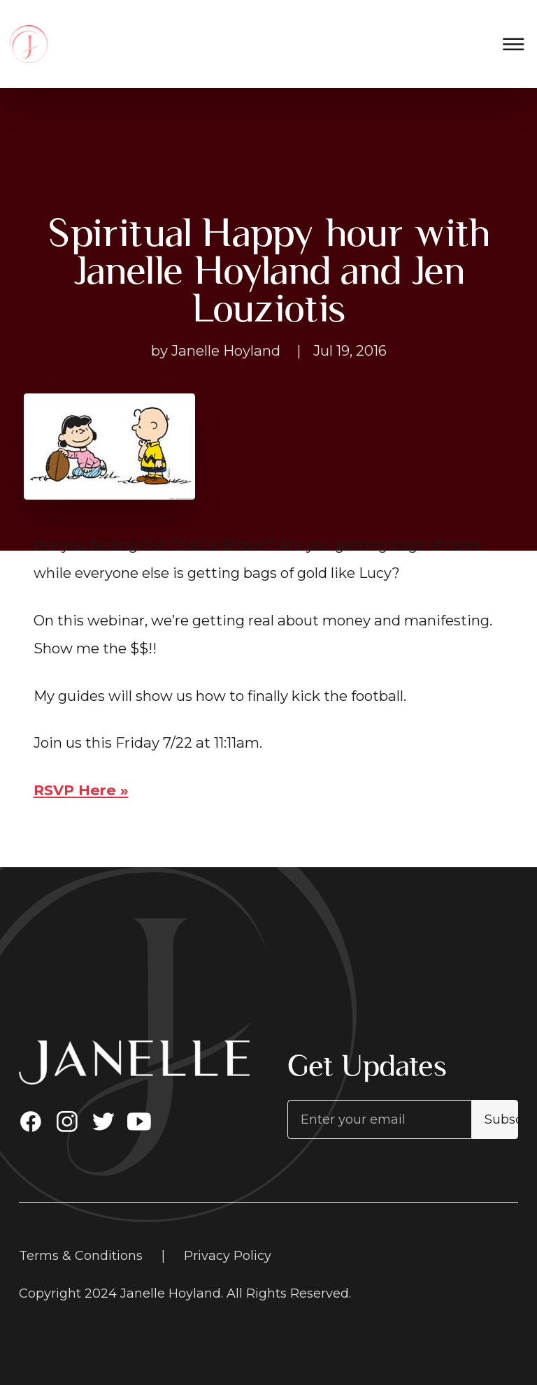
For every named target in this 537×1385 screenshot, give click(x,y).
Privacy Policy (227, 1255)
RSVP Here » (81, 790)
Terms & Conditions (81, 1255)
